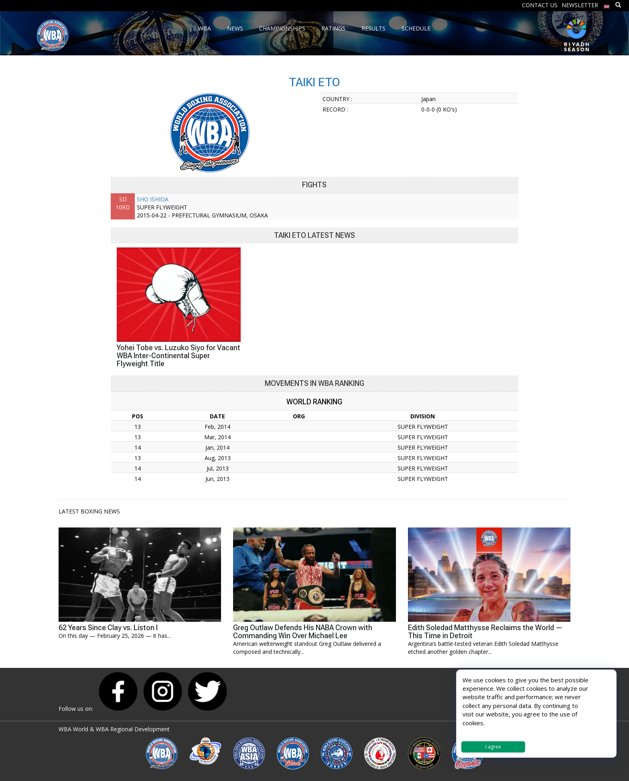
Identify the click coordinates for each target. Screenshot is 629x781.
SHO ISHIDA (152, 199)
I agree (493, 746)
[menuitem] (607, 4)
